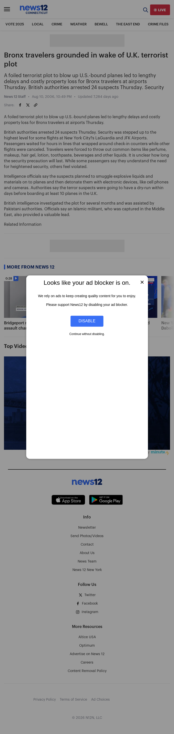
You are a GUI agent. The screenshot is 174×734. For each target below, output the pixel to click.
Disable (87, 321)
